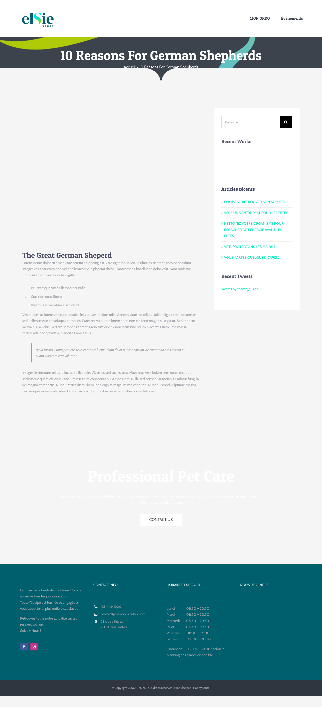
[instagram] (34, 646)
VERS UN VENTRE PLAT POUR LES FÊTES (256, 213)
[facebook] (24, 646)
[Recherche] (286, 122)
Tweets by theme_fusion (239, 289)
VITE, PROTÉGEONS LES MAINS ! (249, 247)
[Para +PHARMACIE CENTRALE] (136, 16)
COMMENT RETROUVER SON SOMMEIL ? (256, 202)
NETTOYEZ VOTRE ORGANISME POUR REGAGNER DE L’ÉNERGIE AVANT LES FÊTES (254, 229)
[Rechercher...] (250, 122)
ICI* (217, 655)
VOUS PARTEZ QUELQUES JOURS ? (252, 257)
